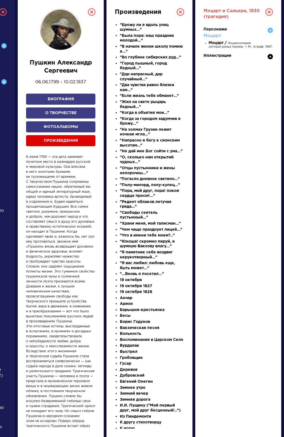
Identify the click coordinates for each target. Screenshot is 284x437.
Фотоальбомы (61, 126)
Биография (61, 99)
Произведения (61, 140)
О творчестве (61, 113)
